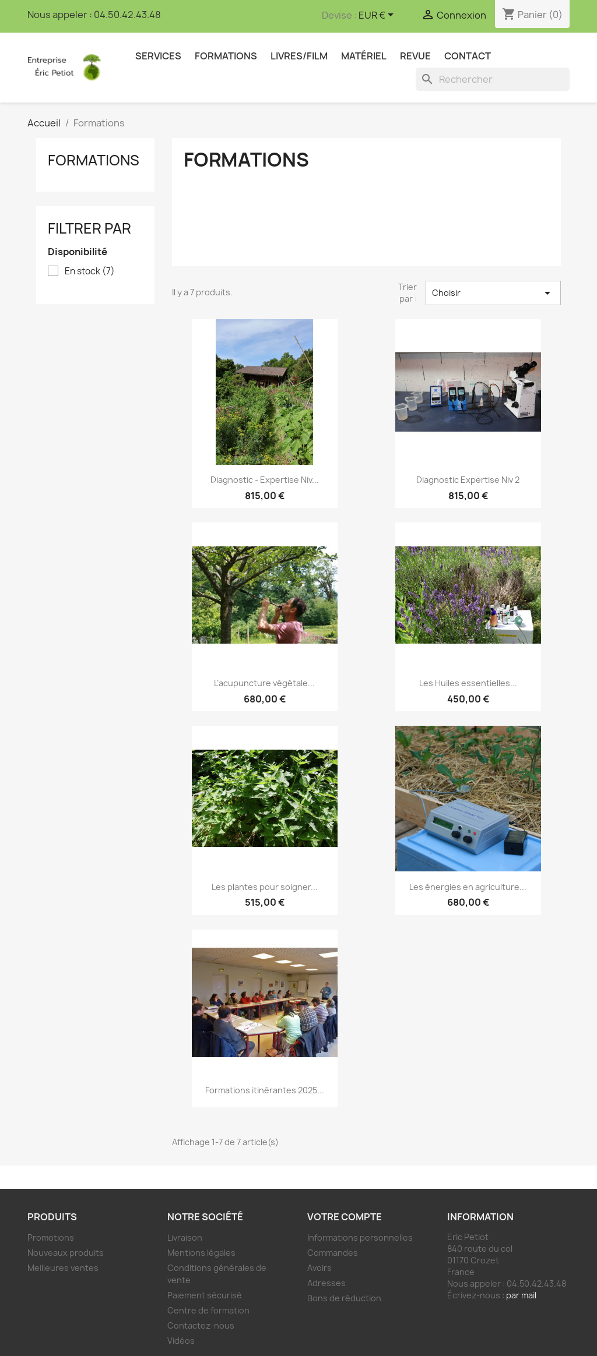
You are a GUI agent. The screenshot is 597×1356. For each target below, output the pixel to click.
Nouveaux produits (65, 1252)
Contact (467, 56)
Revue (415, 56)
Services (158, 56)
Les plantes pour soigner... (265, 886)
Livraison (184, 1237)
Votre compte (344, 1216)
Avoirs (319, 1267)
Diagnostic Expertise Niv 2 (467, 479)
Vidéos (181, 1340)
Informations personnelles (360, 1237)
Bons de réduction (344, 1298)
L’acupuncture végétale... (264, 682)
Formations (226, 56)
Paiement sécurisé (204, 1295)
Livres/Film (299, 56)
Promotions (50, 1237)
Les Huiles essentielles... (468, 682)
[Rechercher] (493, 79)
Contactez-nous (200, 1325)
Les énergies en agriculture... (467, 886)
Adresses (326, 1282)
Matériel (364, 56)
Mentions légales (201, 1252)
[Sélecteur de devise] (378, 16)
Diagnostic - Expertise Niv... (264, 479)
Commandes (332, 1252)
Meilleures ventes (63, 1267)
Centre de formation (208, 1310)
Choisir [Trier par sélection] (493, 293)
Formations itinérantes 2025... (264, 1090)
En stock (90, 271)
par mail (521, 1295)
